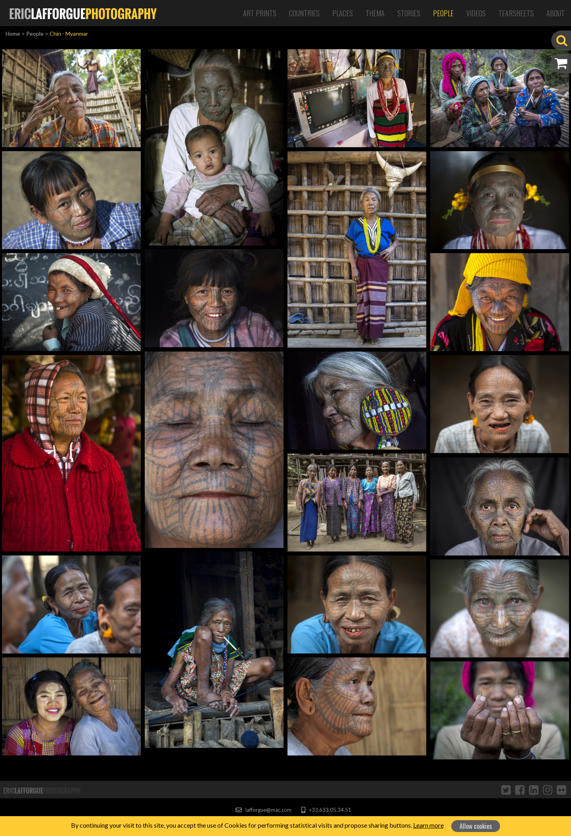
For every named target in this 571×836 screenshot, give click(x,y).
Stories (408, 13)
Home (13, 33)
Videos (476, 13)
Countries (304, 13)
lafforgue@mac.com (263, 810)
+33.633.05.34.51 (326, 810)
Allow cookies (476, 826)
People (443, 13)
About (555, 13)
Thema (375, 13)
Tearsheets (516, 13)
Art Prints (259, 13)
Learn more (428, 825)
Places (342, 13)
